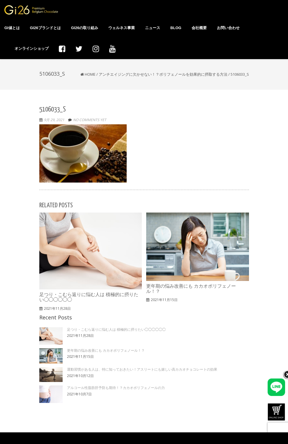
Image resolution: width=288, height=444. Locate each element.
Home (90, 74)
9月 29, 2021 (54, 119)
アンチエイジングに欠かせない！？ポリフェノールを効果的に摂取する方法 (163, 74)
